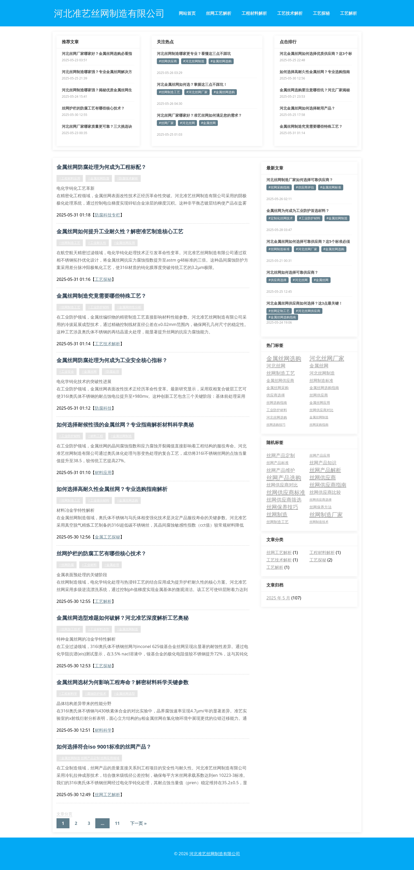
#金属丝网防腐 (98, 178)
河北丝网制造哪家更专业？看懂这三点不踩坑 (194, 53)
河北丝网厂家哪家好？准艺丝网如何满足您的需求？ (199, 115)
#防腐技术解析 (127, 178)
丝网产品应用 (319, 455)
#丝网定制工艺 (279, 311)
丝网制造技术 (318, 521)
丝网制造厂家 (326, 514)
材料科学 (103, 730)
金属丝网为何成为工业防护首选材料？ (297, 210)
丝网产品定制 (280, 455)
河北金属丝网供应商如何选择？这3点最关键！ (304, 303)
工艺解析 (348, 13)
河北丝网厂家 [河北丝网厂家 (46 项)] (326, 358)
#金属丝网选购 (221, 61)
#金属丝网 (208, 123)
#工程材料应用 (69, 178)
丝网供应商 (322, 477)
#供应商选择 (277, 280)
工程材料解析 (254, 13)
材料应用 (103, 472)
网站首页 (187, 13)
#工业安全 (66, 371)
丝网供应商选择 (320, 499)
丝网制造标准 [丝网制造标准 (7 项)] (321, 380)
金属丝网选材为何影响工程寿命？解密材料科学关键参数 (123, 682)
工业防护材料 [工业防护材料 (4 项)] (276, 410)
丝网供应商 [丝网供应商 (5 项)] (318, 395)
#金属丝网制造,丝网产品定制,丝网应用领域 (89, 758)
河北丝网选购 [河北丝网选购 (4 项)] (276, 417)
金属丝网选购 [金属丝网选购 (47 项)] (283, 358)
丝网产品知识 (322, 463)
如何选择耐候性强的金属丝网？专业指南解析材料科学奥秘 (125, 424)
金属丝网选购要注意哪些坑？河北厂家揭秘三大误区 (315, 90)
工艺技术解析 (290, 13)
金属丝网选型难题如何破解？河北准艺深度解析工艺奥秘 (123, 617)
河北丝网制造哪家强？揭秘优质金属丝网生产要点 (97, 90)
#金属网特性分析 (129, 307)
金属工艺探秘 (107, 537)
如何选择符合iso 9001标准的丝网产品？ (104, 746)
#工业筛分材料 (98, 500)
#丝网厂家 (166, 123)
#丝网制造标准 (279, 249)
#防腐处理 (112, 371)
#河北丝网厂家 (197, 92)
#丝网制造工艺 (169, 92)
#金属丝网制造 (121, 436)
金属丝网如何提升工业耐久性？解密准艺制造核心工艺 (120, 231)
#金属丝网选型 (124, 693)
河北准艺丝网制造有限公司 (214, 854)
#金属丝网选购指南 (282, 317)
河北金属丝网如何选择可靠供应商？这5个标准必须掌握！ (308, 241)
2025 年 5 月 (278, 598)
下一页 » (138, 823)
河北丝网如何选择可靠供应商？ (292, 272)
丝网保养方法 (320, 506)
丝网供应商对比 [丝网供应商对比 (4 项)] (321, 410)
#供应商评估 (305, 187)
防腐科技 (103, 408)
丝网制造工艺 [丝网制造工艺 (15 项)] (280, 373)
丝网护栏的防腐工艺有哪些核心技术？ (93, 108)
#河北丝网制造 (193, 61)
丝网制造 (277, 514)
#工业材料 (89, 564)
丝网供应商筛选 (284, 499)
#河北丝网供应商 (308, 311)
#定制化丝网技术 (281, 218)
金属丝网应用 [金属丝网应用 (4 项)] (319, 402)
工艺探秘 (321, 13)
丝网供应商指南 (327, 484)
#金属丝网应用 (124, 242)
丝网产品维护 (280, 470)
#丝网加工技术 (69, 629)
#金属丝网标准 (330, 187)
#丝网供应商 (168, 61)
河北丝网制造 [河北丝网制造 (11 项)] (322, 373)
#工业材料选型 (98, 629)
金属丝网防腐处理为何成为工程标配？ (101, 167)
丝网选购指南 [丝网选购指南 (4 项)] (276, 402)
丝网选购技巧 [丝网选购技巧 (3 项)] (275, 424)
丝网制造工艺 (277, 521)
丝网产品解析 (325, 470)
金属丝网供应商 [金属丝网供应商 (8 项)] (280, 380)
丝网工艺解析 (218, 13)
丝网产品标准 (277, 462)
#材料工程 (95, 436)
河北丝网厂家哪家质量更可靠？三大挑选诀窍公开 (97, 126)
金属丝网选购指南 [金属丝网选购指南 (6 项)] (324, 387)
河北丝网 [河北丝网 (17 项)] (275, 365)
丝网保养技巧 (282, 506)
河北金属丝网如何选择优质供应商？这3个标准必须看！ (316, 53)
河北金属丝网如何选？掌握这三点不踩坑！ (192, 84)
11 (117, 823)
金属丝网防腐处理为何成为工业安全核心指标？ (112, 360)
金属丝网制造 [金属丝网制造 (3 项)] (318, 417)
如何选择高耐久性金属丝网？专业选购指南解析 (315, 71)
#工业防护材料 (98, 307)
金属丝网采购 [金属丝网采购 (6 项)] (277, 387)
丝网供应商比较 (325, 492)
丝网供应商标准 (285, 492)
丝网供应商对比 (282, 485)
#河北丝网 (187, 123)
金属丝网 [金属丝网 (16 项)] (318, 365)
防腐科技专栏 (107, 215)
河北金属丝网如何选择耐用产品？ (307, 108)
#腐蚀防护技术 (95, 693)
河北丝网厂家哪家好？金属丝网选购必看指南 (97, 53)
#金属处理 (112, 564)
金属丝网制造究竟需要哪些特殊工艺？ (311, 126)
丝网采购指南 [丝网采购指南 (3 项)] (318, 424)
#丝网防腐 (66, 564)
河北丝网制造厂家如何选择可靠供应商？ (299, 179)
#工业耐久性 (97, 242)
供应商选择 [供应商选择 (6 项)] (275, 395)
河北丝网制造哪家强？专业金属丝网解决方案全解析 (97, 71)
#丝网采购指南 (279, 187)
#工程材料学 (68, 693)
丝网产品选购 (283, 477)
